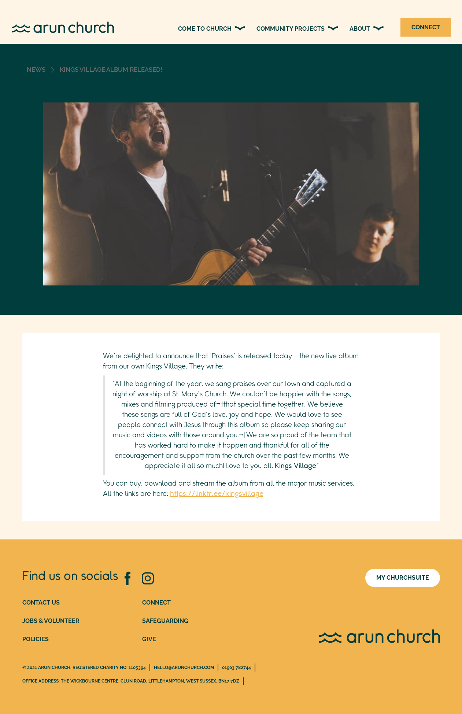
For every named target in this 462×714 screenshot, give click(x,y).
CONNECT (425, 27)
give (149, 639)
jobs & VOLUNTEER (51, 620)
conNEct (156, 602)
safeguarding (165, 620)
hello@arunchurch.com (184, 667)
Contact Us (41, 602)
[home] (71, 27)
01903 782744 (236, 667)
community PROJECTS (290, 28)
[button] (211, 29)
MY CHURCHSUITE (402, 577)
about (360, 28)
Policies (35, 639)
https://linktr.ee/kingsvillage (216, 494)
